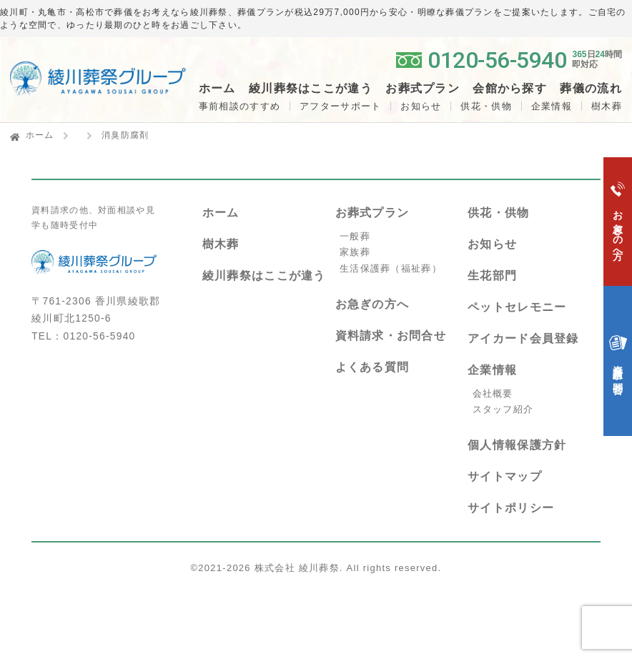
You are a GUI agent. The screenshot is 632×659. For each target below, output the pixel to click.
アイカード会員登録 (523, 338)
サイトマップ (505, 476)
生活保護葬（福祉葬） (391, 268)
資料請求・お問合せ (391, 336)
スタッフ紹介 (503, 409)
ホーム (217, 88)
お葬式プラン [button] (422, 88)
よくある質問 (372, 367)
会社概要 (493, 393)
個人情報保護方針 (517, 445)
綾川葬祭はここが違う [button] (310, 88)
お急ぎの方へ (372, 304)
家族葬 (355, 252)
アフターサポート (340, 106)
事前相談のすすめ (239, 106)
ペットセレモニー (517, 307)
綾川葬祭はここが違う (264, 275)
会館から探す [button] (510, 88)
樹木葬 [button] (606, 106)
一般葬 (355, 236)
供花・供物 (485, 106)
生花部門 (492, 275)
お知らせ (420, 106)
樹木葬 (221, 244)
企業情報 (551, 106)
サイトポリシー (511, 508)
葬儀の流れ (590, 88)
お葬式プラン (372, 213)
